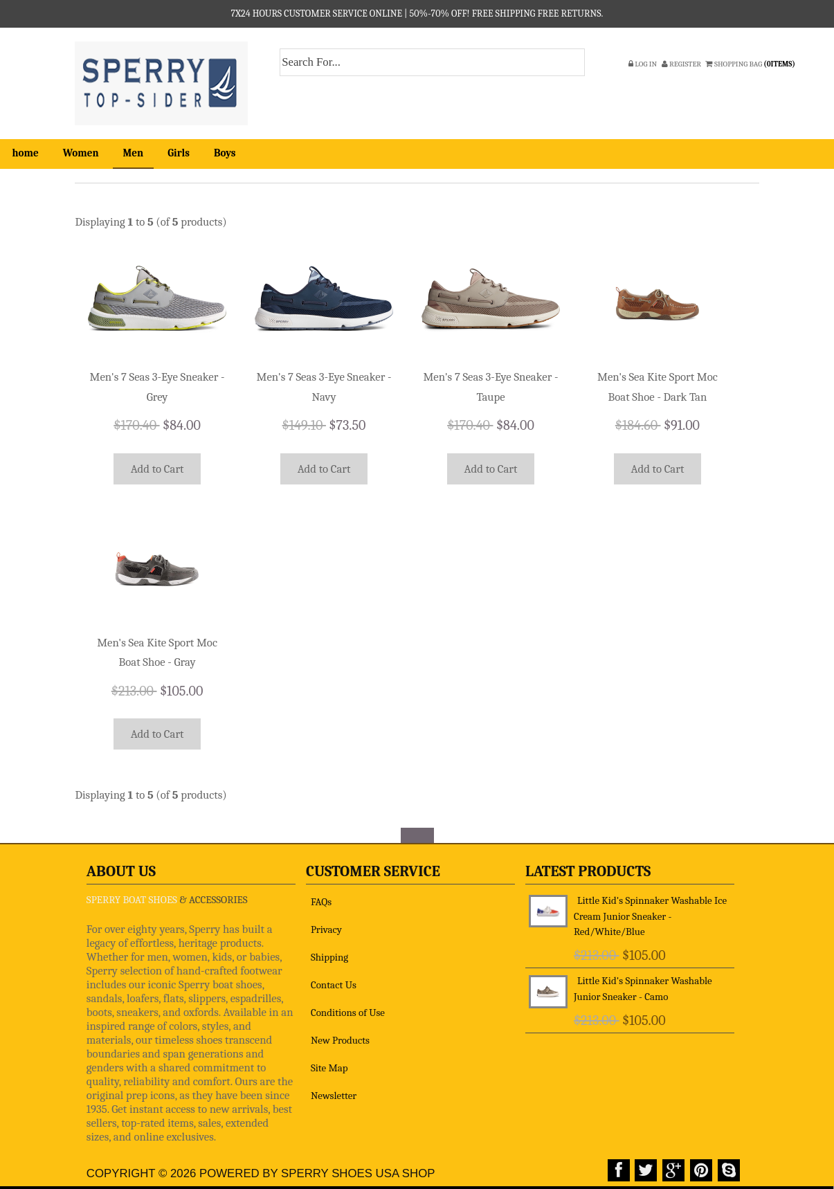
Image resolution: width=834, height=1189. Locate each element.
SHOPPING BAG (751, 64)
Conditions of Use (348, 1006)
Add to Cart (157, 466)
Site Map (329, 1061)
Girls (178, 153)
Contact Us (333, 978)
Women (81, 153)
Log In (642, 64)
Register (681, 64)
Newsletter (333, 1089)
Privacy (326, 923)
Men (133, 153)
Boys (225, 153)
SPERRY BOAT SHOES (132, 893)
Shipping (329, 951)
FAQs (321, 895)
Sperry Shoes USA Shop (358, 1167)
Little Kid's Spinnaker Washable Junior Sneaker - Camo (643, 983)
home (25, 153)
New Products (340, 1034)
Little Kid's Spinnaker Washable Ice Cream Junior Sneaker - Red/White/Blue (650, 910)
